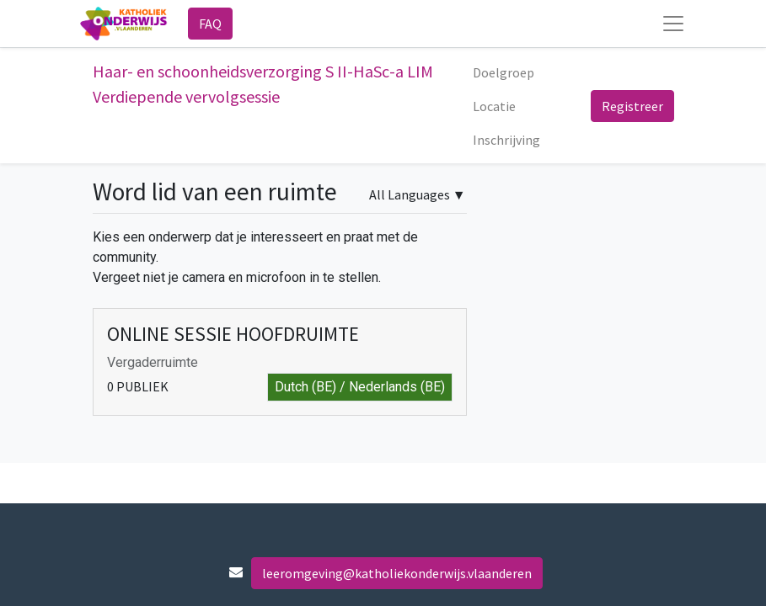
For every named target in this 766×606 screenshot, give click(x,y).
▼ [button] (417, 194)
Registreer (632, 106)
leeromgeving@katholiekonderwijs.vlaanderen (397, 573)
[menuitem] (503, 72)
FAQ (210, 23)
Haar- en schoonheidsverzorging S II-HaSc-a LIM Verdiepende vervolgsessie (263, 84)
